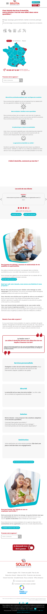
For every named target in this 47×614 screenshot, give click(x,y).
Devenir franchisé (8, 578)
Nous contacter (28, 578)
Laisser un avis (16, 214)
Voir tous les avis (29, 214)
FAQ (19, 572)
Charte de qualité (26, 572)
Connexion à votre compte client (23, 580)
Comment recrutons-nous (10, 527)
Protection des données (34, 575)
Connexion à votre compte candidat (23, 583)
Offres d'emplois (38, 578)
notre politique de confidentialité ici (28, 610)
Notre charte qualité (9, 279)
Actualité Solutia (18, 578)
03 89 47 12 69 (12, 70)
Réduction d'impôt (10, 575)
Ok (35, 608)
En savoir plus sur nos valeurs (23, 462)
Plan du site (35, 572)
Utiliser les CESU (21, 575)
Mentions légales (12, 572)
